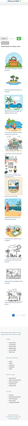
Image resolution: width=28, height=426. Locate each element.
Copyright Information (14, 402)
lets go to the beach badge (11, 196)
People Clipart (12, 346)
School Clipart (12, 342)
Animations (11, 365)
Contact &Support (13, 398)
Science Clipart (12, 350)
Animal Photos (12, 385)
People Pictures (13, 383)
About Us (11, 395)
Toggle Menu (5, 43)
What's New (12, 352)
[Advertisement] (13, 20)
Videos (10, 368)
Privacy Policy (12, 400)
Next (24, 315)
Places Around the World (15, 380)
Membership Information (15, 397)
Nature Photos (12, 378)
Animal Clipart (12, 344)
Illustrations (11, 367)
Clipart (10, 361)
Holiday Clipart (12, 348)
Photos (10, 363)
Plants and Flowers (13, 382)
